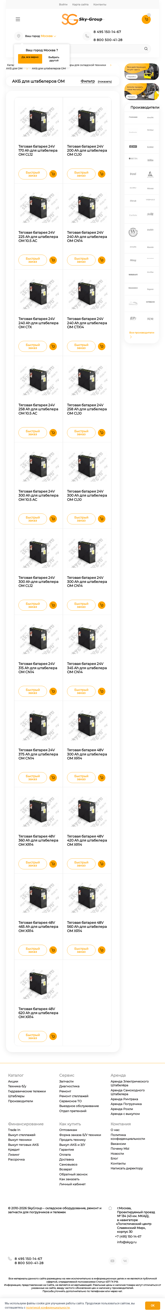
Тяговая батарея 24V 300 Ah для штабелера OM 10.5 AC (38, 499)
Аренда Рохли (122, 1117)
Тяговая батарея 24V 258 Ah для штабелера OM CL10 (87, 411)
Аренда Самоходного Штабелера (128, 1100)
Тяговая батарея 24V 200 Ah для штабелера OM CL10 (87, 151)
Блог (114, 1167)
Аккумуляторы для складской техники (80, 65)
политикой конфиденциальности (48, 1307)
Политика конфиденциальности (128, 1145)
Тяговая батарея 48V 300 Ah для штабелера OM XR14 (87, 760)
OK (153, 1305)
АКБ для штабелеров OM (49, 68)
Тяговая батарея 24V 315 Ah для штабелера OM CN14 (37, 673)
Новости (117, 1162)
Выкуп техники (20, 1148)
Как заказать (69, 1188)
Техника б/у (17, 1094)
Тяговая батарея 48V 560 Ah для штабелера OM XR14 (87, 934)
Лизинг (13, 1163)
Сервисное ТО (70, 1109)
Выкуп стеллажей (21, 1143)
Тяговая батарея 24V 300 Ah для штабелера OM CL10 (87, 499)
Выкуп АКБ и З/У (72, 1153)
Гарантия (66, 1158)
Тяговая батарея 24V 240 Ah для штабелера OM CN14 (87, 238)
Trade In (14, 1138)
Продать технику (72, 1148)
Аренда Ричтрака (124, 1107)
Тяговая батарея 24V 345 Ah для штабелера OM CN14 (87, 673)
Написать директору (127, 1177)
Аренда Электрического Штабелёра (130, 1092)
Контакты (99, 4)
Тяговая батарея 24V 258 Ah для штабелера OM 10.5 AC (38, 411)
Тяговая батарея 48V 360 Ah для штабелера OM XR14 (38, 847)
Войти (63, 4)
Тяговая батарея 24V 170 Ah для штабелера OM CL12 (37, 151)
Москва (48, 36)
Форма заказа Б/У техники (80, 1143)
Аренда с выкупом (125, 1122)
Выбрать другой (53, 59)
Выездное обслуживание (79, 1114)
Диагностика (69, 1094)
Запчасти (66, 1090)
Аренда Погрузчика (126, 1112)
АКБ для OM (14, 68)
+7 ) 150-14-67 (128, 1245)
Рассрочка (16, 1168)
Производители (20, 1109)
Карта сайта (80, 4)
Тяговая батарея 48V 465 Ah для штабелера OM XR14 (38, 934)
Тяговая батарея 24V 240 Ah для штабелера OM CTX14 (87, 325)
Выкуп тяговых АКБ (23, 1153)
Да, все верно (30, 57)
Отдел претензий (72, 1119)
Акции (13, 1090)
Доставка (66, 1168)
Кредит (13, 1158)
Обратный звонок (73, 1182)
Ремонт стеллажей (73, 1104)
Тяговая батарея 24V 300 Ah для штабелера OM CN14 (87, 586)
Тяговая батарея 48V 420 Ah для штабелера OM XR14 (87, 847)
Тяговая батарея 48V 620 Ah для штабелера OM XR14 (38, 1021)
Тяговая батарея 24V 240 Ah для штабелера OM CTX (38, 325)
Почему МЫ (120, 1157)
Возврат (65, 1178)
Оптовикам (68, 1138)
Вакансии (118, 1152)
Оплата (65, 1163)
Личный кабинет (72, 1192)
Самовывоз (68, 1173)
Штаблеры (16, 1104)
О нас (115, 1138)
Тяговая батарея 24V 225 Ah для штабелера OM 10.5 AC (38, 238)
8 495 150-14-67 (107, 32)
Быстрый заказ (33, 174)
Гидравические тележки (27, 1099)
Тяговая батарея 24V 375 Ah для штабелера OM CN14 (38, 760)
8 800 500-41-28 (108, 40)
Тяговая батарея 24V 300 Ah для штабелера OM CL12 (38, 586)
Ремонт (65, 1099)
